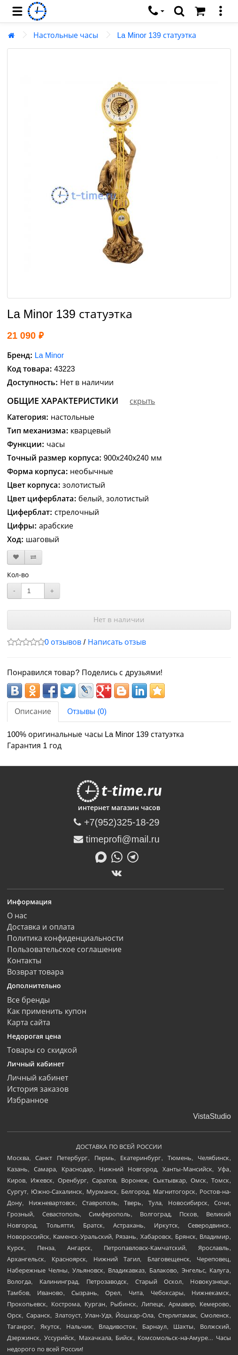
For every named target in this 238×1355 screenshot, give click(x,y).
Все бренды (28, 1000)
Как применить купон (46, 1011)
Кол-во (18, 575)
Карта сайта (28, 1023)
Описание (33, 711)
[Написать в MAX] (103, 856)
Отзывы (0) (87, 711)
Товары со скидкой (42, 1050)
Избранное (27, 1100)
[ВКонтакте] (119, 873)
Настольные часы (65, 35)
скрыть (142, 401)
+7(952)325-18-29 (116, 822)
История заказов (38, 1089)
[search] (179, 11)
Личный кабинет (37, 1078)
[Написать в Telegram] (135, 856)
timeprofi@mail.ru (117, 839)
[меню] (220, 11)
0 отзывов (63, 642)
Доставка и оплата (41, 927)
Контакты (24, 961)
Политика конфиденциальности (65, 938)
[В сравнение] (33, 557)
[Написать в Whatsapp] (119, 856)
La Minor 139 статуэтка (156, 35)
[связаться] (156, 11)
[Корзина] (200, 11)
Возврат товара (35, 972)
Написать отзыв (117, 642)
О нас (17, 916)
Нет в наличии (119, 620)
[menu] (17, 11)
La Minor (49, 355)
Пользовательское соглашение (64, 949)
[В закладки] (16, 557)
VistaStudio (212, 1116)
